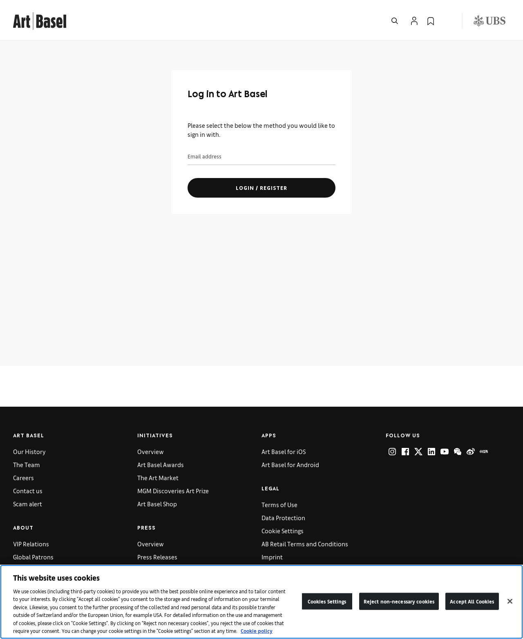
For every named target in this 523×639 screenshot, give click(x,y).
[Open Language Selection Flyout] (447, 21)
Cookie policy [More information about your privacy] (257, 631)
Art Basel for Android (290, 464)
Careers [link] (23, 477)
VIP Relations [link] (31, 544)
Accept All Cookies (472, 601)
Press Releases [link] (157, 557)
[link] (39, 20)
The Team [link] (26, 464)
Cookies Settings (327, 601)
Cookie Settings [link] (283, 530)
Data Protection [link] (283, 517)
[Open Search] (395, 21)
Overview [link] (150, 451)
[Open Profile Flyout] (414, 21)
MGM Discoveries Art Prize (173, 490)
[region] (261, 602)
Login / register (261, 188)
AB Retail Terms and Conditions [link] (305, 544)
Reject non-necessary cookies (399, 601)
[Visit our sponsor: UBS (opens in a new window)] (489, 21)
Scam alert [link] (27, 504)
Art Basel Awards (160, 464)
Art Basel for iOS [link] (284, 451)
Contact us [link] (27, 490)
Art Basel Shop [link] (157, 504)
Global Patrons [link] (33, 557)
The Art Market (158, 477)
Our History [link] (29, 451)
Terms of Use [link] (279, 504)
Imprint (272, 557)
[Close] (510, 601)
